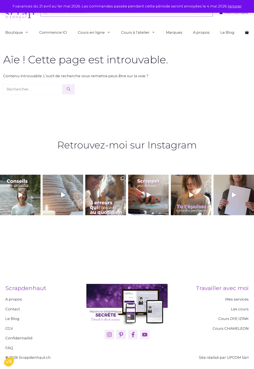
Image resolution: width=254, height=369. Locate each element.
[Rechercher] (68, 89)
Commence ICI (53, 32)
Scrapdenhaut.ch (35, 357)
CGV (9, 328)
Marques (174, 32)
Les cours (240, 309)
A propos (201, 32)
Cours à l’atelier (141, 33)
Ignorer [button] (235, 6)
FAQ (9, 348)
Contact (12, 309)
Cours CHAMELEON (231, 328)
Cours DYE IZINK (233, 319)
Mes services (237, 299)
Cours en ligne (97, 33)
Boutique (19, 33)
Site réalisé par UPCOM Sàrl (224, 357)
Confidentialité (19, 338)
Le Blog (227, 32)
